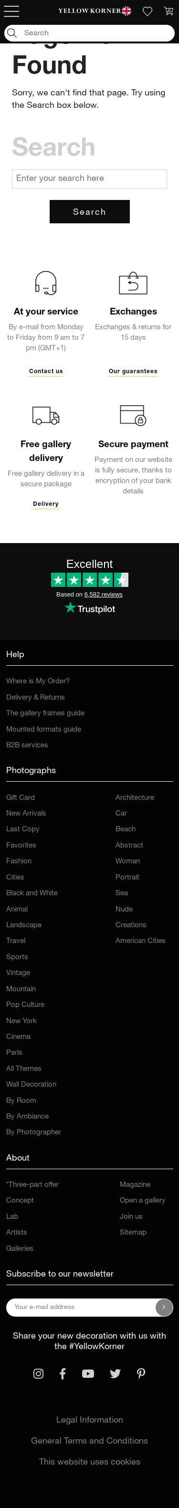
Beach (126, 829)
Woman (128, 861)
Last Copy (23, 829)
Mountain (21, 989)
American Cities (141, 941)
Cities (15, 877)
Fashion (19, 861)
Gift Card (20, 798)
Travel (15, 941)
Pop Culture (25, 1005)
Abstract (129, 845)
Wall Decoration (31, 1085)
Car (121, 813)
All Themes (24, 1069)
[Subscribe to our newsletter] (164, 1308)
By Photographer (33, 1132)
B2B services (27, 745)
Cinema (18, 1037)
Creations (131, 925)
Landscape (24, 925)
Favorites (21, 845)
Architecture (135, 798)
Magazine (135, 1185)
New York (21, 1021)
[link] (89, 11)
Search (89, 213)
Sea (122, 893)
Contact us (46, 372)
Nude (124, 909)
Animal (17, 909)
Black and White (32, 893)
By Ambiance (27, 1117)
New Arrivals (26, 813)
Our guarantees (133, 372)
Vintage (18, 973)
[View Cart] (168, 11)
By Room (21, 1101)
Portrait (127, 877)
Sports (17, 957)
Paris (14, 1053)
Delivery (46, 504)
